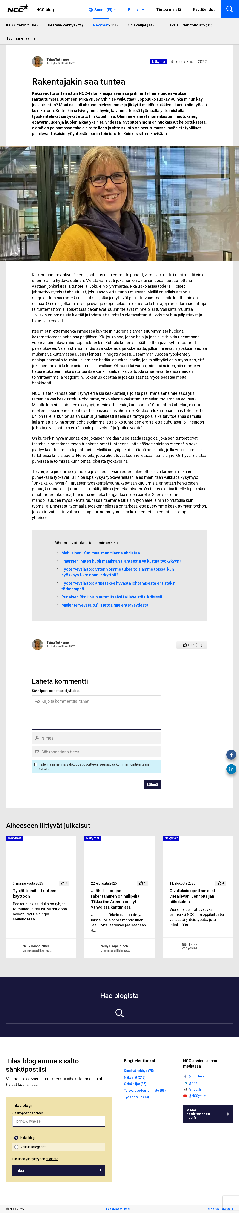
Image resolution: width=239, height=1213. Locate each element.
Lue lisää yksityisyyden (35, 1159)
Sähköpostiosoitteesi (28, 1113)
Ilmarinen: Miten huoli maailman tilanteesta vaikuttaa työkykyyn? (121, 561)
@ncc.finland (198, 1076)
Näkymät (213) (135, 1077)
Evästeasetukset (118, 1209)
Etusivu (134, 9)
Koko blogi (27, 1138)
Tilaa (20, 1170)
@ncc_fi (195, 1089)
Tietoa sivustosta (218, 1209)
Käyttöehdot (204, 9)
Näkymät (158, 62)
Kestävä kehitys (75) (139, 1071)
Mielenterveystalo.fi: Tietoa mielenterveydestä (104, 605)
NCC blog (45, 9)
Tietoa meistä (168, 9)
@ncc (193, 1083)
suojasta (52, 1159)
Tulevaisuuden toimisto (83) (145, 1090)
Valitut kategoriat (33, 1147)
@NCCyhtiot (197, 1096)
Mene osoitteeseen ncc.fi (198, 1114)
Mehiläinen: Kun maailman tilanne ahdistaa (100, 553)
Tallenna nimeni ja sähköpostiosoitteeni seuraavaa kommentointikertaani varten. (94, 766)
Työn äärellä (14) (136, 1097)
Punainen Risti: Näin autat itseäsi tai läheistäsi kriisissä (111, 597)
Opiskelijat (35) (135, 1084)
